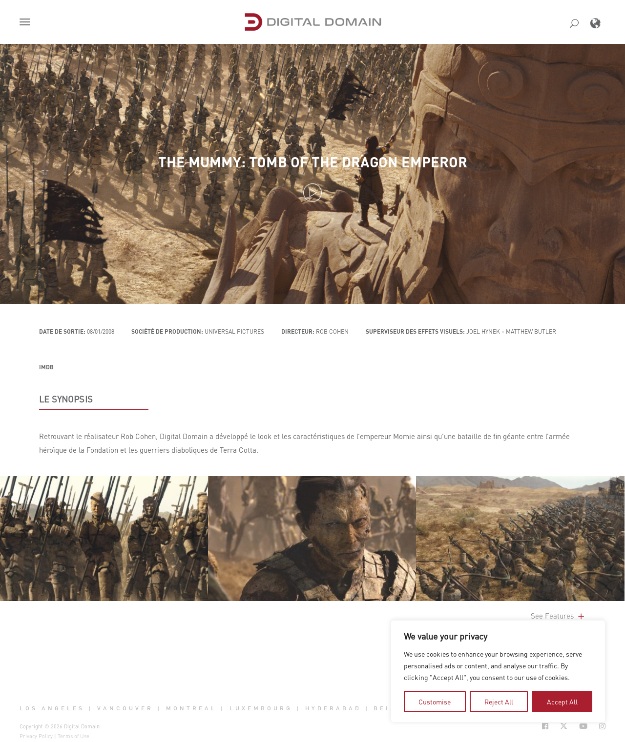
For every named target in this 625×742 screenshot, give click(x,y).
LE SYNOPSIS (66, 399)
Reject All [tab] (498, 701)
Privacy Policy (36, 736)
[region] (498, 671)
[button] (27, 23)
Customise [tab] (434, 701)
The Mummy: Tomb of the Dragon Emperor (312, 162)
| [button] (90, 708)
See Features (558, 616)
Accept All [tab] (562, 701)
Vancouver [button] (125, 708)
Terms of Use (73, 736)
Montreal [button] (191, 708)
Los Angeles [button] (52, 708)
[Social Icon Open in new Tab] (545, 726)
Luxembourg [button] (260, 708)
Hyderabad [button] (333, 708)
